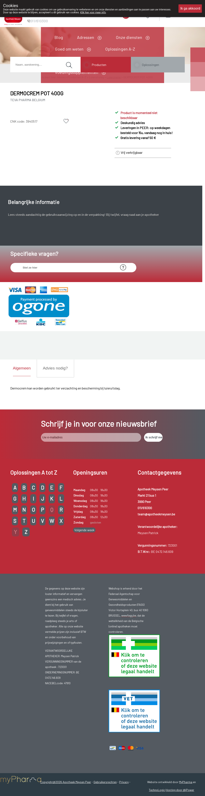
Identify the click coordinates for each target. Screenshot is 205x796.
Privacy (124, 782)
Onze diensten (129, 37)
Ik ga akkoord (190, 8)
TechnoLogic (157, 790)
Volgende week (84, 530)
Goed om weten (69, 48)
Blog (58, 37)
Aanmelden (182, 14)
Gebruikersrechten (105, 782)
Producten (99, 65)
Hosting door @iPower (180, 790)
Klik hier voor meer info (93, 12)
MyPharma (185, 782)
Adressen (85, 37)
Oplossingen (150, 65)
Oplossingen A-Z (120, 48)
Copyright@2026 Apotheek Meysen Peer (65, 782)
